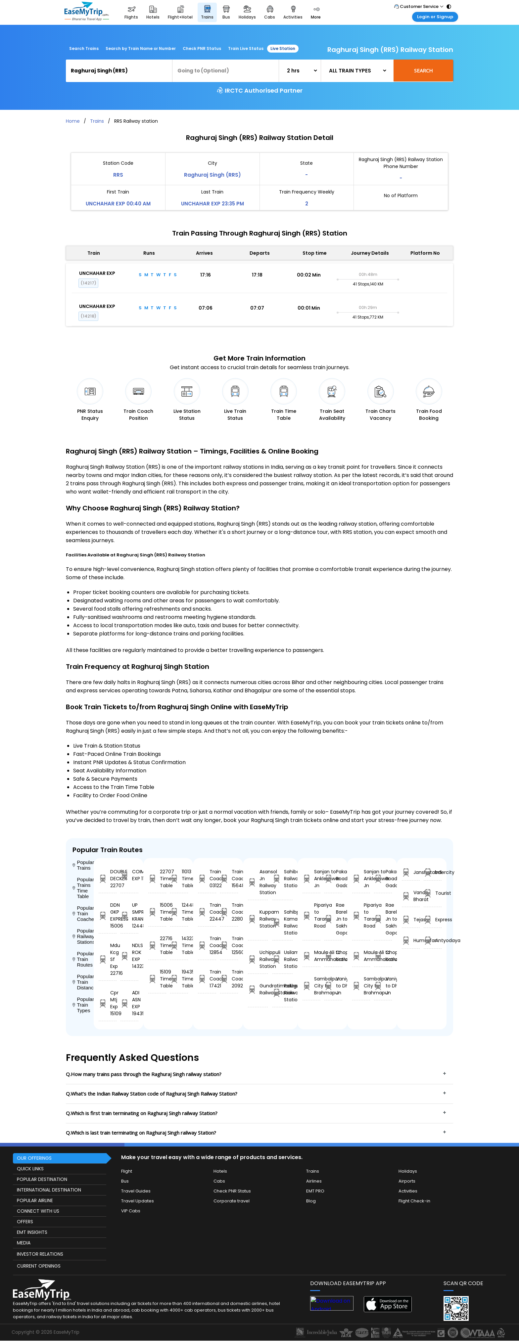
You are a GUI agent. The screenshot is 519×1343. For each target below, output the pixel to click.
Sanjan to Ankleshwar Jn (311, 878)
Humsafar (411, 940)
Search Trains (84, 48)
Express (433, 920)
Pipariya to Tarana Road (311, 915)
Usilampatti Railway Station (282, 959)
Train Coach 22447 (207, 912)
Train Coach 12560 (229, 945)
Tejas (411, 920)
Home (73, 121)
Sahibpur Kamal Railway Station (282, 922)
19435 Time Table (179, 979)
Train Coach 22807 (229, 912)
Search (423, 70)
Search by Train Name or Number (141, 48)
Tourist (433, 893)
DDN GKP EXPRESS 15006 (108, 915)
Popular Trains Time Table (83, 888)
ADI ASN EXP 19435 (129, 1003)
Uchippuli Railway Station (258, 959)
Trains (97, 121)
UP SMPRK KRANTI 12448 (129, 915)
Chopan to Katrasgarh (333, 956)
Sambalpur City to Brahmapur (311, 985)
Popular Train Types (83, 1004)
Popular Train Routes (83, 959)
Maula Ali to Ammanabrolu (311, 956)
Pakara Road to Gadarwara (333, 878)
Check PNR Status (202, 48)
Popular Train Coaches (83, 913)
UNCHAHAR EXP (97, 273)
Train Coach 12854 (207, 945)
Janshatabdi (411, 872)
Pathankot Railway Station (282, 992)
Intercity (433, 872)
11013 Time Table (179, 878)
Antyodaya (433, 940)
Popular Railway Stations (83, 936)
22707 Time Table (157, 878)
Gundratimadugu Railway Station (258, 989)
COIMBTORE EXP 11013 (129, 875)
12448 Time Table (179, 912)
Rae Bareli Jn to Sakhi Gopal (333, 919)
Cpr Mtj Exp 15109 (108, 1003)
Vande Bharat (411, 896)
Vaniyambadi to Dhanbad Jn (333, 985)
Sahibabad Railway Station (282, 878)
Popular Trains (83, 865)
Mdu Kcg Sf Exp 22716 (108, 959)
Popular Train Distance (83, 982)
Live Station (282, 48)
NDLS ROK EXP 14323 (129, 956)
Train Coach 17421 (207, 979)
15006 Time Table (157, 912)
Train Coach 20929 (229, 979)
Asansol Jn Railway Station (258, 882)
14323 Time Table (179, 945)
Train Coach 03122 (207, 878)
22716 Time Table (157, 945)
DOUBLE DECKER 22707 (108, 878)
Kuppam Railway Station (258, 919)
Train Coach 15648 (229, 878)
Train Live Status (245, 48)
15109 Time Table (157, 979)
